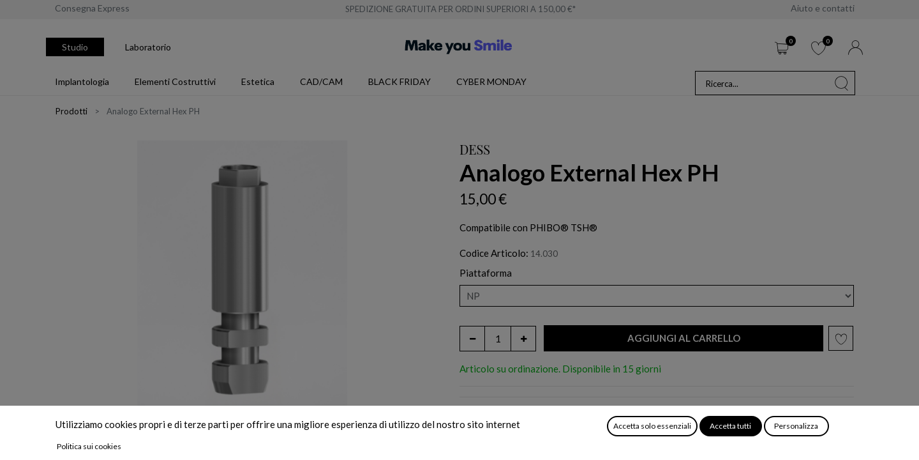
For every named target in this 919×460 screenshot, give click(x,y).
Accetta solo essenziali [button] (652, 426)
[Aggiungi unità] (523, 338)
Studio (75, 47)
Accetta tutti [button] (730, 426)
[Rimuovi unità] (472, 338)
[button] (683, 338)
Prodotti (71, 111)
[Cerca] (841, 83)
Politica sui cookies (89, 446)
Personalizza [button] (796, 426)
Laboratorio (148, 47)
